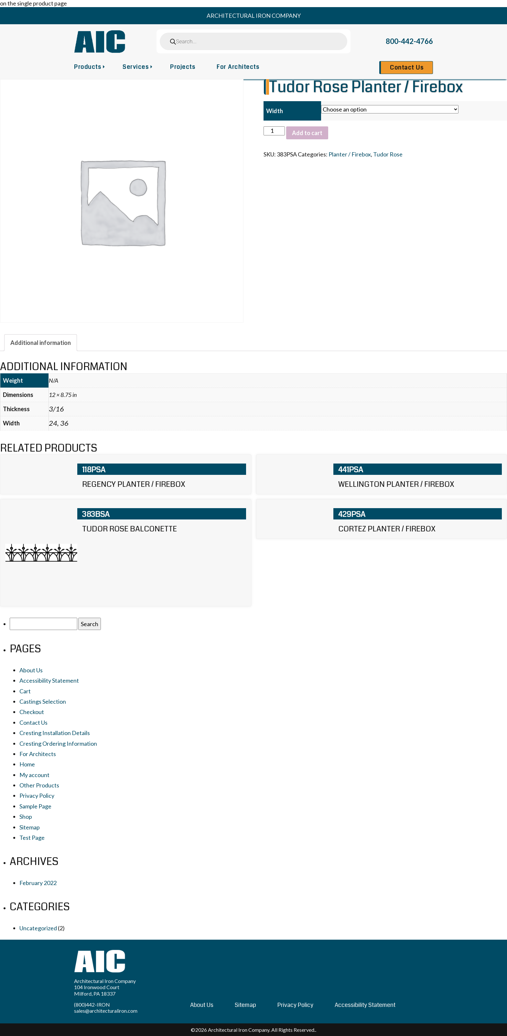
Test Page (32, 837)
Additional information (40, 342)
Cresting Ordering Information (58, 743)
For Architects (238, 67)
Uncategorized (38, 928)
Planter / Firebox (350, 154)
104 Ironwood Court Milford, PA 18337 (96, 990)
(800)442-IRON (92, 1004)
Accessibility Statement (49, 680)
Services (136, 67)
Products (87, 67)
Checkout (31, 711)
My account (34, 774)
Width (274, 110)
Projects (182, 67)
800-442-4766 (409, 41)
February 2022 (38, 882)
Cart (25, 691)
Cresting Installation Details (54, 732)
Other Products (39, 785)
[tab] (40, 342)
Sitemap (29, 827)
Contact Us (407, 67)
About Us (31, 670)
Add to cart (307, 132)
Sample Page (35, 806)
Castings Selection (42, 701)
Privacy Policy (36, 795)
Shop (25, 816)
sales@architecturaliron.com (105, 1011)
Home (27, 764)
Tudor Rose (388, 154)
